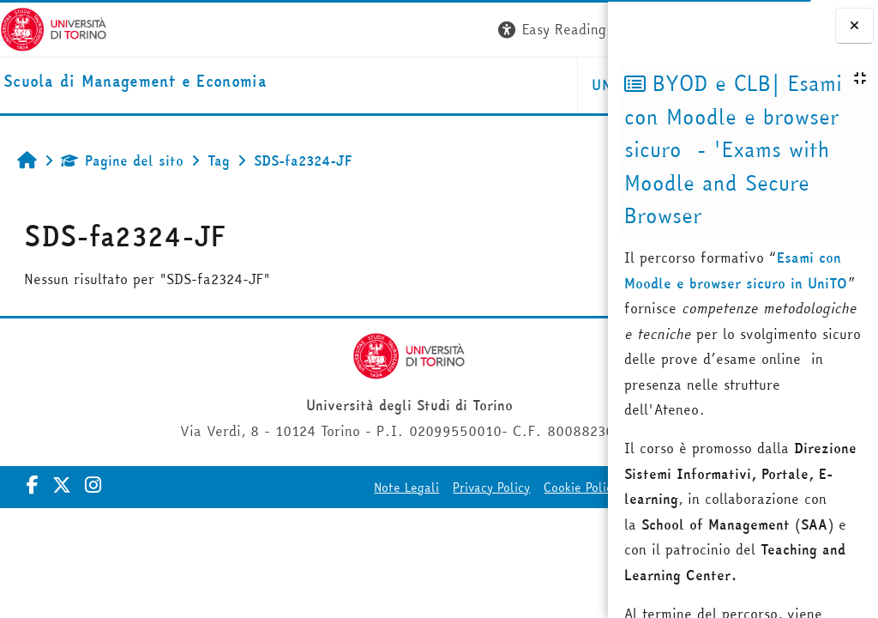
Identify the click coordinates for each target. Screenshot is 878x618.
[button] (349, 29)
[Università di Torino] (53, 27)
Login (576, 29)
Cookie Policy (450, 487)
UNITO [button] (404, 85)
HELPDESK (503, 85)
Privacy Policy (361, 487)
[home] (135, 82)
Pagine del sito (122, 160)
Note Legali (276, 487)
